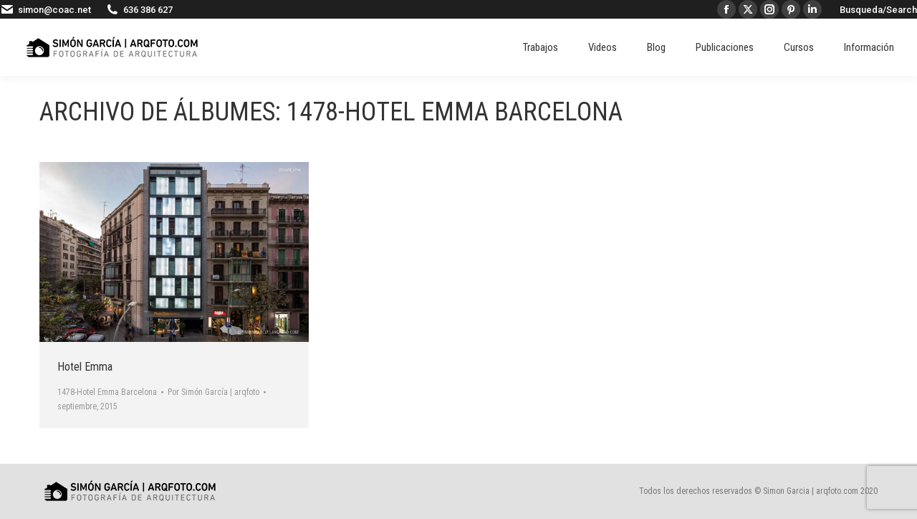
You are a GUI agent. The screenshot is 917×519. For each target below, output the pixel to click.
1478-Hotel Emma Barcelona (107, 392)
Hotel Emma (84, 366)
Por (213, 392)
